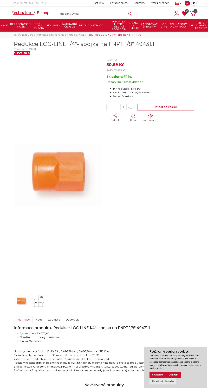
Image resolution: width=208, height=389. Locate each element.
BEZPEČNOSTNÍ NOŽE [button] (21, 25)
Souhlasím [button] (157, 374)
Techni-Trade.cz (160, 3)
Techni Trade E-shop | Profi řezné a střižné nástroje (40, 35)
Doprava (99, 3)
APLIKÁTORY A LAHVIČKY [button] (178, 25)
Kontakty (140, 3)
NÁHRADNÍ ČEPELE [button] (69, 25)
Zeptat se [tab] (54, 319)
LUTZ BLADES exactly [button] (201, 25)
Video (39, 319)
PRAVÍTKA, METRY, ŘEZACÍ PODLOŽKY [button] (119, 25)
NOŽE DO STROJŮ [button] (91, 25)
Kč (187, 3)
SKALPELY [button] (53, 25)
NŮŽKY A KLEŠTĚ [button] (134, 25)
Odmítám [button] (173, 374)
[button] (20, 174)
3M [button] (191, 25)
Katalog (73, 35)
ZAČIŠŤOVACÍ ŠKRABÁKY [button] (150, 25)
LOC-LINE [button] (164, 25)
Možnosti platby (119, 3)
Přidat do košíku (166, 107)
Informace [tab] (23, 319)
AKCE (4, 25)
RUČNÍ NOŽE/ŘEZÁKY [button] (39, 25)
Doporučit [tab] (72, 319)
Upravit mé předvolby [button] (163, 381)
